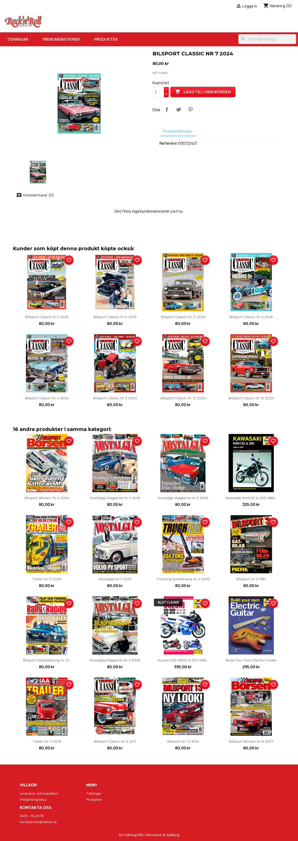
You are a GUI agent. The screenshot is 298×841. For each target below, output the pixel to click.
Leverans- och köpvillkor (39, 793)
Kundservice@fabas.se (38, 822)
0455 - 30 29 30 (32, 816)
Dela (166, 109)
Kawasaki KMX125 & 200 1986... (251, 498)
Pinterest (190, 109)
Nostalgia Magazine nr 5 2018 (115, 498)
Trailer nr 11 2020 (46, 579)
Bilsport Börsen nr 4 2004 (46, 498)
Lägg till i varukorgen (203, 92)
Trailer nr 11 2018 (47, 741)
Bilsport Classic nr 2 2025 (251, 317)
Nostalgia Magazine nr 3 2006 (114, 660)
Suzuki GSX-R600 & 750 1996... (183, 660)
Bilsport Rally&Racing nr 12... (47, 660)
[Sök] (267, 39)
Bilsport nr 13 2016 (183, 741)
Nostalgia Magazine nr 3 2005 (183, 498)
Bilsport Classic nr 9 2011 (115, 741)
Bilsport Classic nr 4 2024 (47, 398)
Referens (168, 143)
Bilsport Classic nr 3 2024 (115, 398)
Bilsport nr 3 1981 (251, 579)
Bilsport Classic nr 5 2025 (46, 317)
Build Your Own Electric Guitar (251, 660)
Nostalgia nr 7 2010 (115, 579)
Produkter (106, 39)
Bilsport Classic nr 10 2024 (251, 398)
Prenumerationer (61, 39)
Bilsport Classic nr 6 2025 (115, 317)
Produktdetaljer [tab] (178, 131)
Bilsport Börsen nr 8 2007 (251, 741)
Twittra (178, 109)
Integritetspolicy (33, 799)
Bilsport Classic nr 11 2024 (183, 317)
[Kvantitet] (158, 92)
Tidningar (17, 39)
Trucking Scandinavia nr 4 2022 (183, 579)
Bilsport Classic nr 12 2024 (183, 398)
